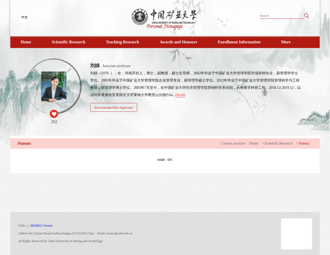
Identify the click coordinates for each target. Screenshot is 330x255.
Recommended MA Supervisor (114, 107)
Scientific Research (68, 42)
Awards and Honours (178, 42)
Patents (304, 143)
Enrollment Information (239, 42)
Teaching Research (122, 42)
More (286, 42)
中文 (24, 17)
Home (26, 42)
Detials (180, 95)
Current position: (233, 143)
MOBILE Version (42, 225)
